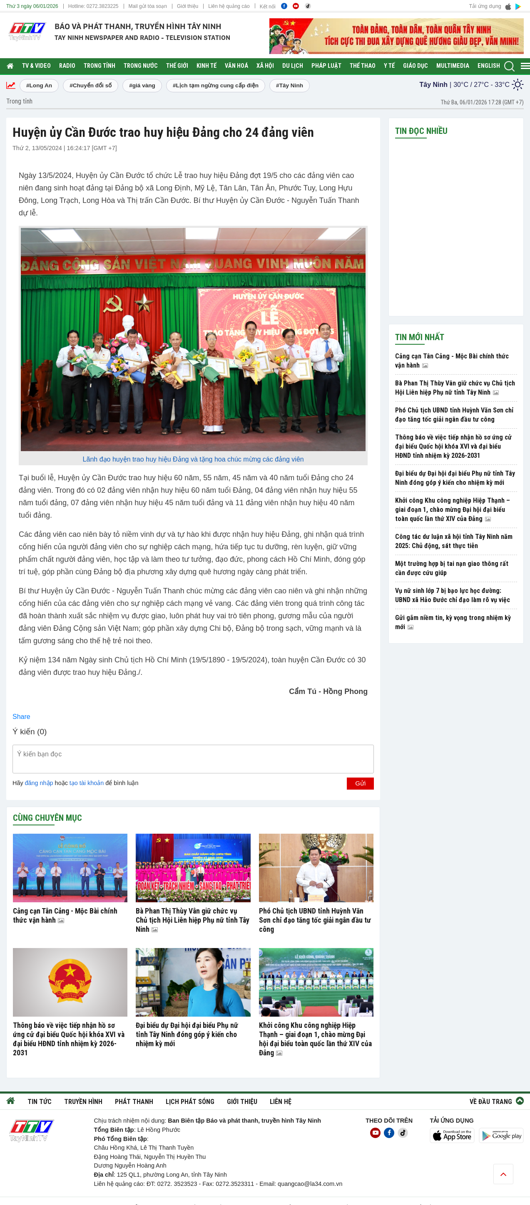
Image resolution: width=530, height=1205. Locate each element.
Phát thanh (134, 1102)
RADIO (67, 65)
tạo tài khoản (87, 783)
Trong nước (141, 65)
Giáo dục (415, 65)
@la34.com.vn (323, 1183)
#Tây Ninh (289, 85)
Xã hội (265, 65)
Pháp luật (326, 65)
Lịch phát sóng (190, 1102)
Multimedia (452, 65)
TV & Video (36, 65)
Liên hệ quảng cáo (228, 6)
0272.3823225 (103, 6)
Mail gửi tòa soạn (148, 6)
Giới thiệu (187, 6)
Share (21, 716)
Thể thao (363, 65)
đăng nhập (39, 783)
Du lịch (292, 65)
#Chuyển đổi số (91, 85)
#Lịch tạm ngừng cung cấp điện (216, 85)
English (489, 65)
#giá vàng (142, 85)
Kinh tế (206, 65)
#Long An (39, 85)
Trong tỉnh (99, 65)
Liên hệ (280, 1102)
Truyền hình (83, 1102)
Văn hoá (236, 65)
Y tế (389, 65)
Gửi (360, 783)
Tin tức (39, 1102)
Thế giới (177, 65)
